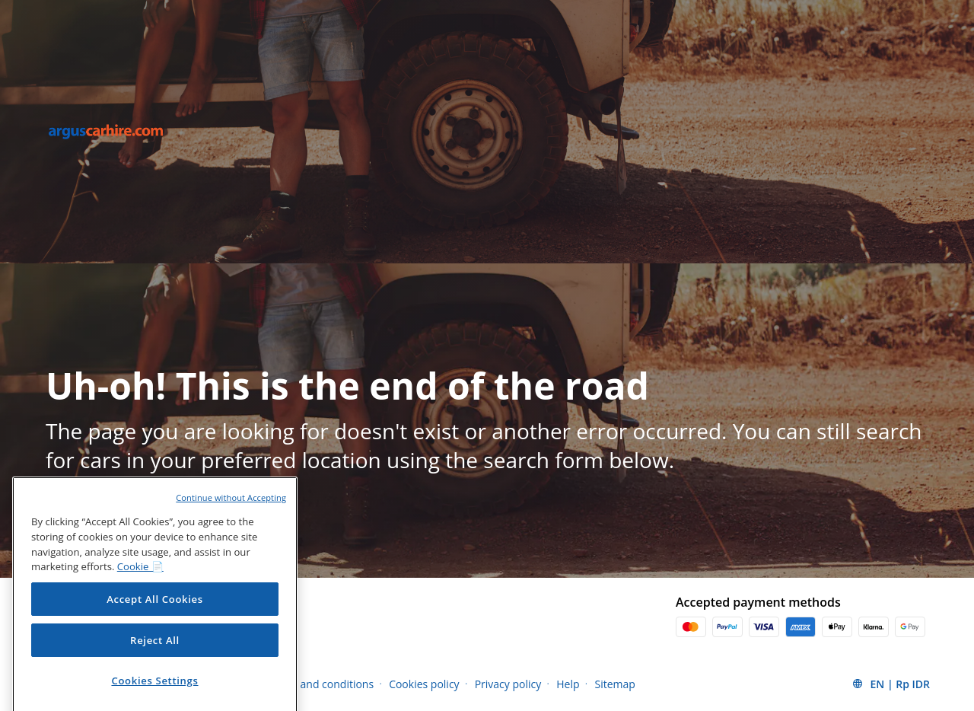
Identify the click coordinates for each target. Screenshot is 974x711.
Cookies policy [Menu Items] (424, 684)
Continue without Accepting (231, 510)
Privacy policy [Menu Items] (508, 684)
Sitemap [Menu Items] (615, 684)
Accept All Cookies (155, 612)
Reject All (155, 653)
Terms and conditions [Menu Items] (320, 684)
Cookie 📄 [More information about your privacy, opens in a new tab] (140, 579)
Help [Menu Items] (567, 684)
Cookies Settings (154, 693)
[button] (890, 683)
